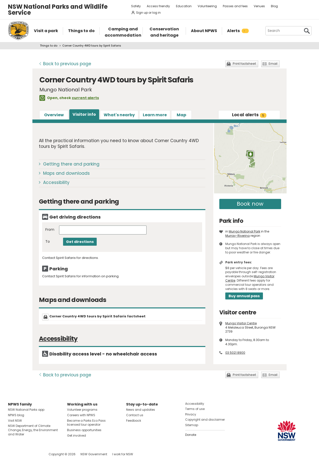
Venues (259, 6)
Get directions (80, 241)
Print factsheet (244, 63)
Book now (250, 204)
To (47, 241)
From (49, 229)
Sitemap (191, 425)
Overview (54, 115)
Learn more (155, 115)
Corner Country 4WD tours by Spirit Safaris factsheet (97, 316)
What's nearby (119, 115)
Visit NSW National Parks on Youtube (34, 454)
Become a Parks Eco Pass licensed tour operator (86, 422)
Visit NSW (15, 420)
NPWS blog (16, 415)
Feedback (133, 420)
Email (273, 63)
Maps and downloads (66, 173)
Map (181, 115)
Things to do (48, 46)
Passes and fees (235, 6)
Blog (274, 6)
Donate (190, 435)
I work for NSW (122, 454)
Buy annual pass (244, 295)
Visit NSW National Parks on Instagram (23, 454)
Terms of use (195, 409)
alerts (249, 115)
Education (184, 6)
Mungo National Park (244, 231)
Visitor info (84, 114)
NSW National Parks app (26, 409)
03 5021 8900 (235, 352)
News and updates (140, 409)
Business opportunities (84, 430)
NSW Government (93, 454)
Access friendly (158, 6)
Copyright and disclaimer (205, 419)
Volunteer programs (82, 409)
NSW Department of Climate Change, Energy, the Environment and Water (33, 430)
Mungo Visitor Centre (241, 323)
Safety (136, 6)
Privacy (190, 414)
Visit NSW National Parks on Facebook (12, 454)
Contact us (134, 415)
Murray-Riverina (237, 235)
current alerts (85, 97)
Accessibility (56, 182)
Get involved (76, 435)
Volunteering (207, 6)
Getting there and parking (71, 164)
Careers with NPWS (81, 415)
